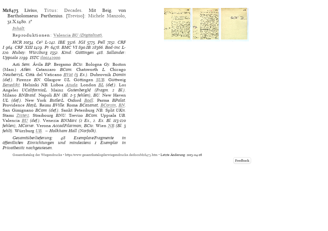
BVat (68, 74)
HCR (17, 42)
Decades (72, 10)
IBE (61, 42)
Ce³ (39, 42)
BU (25, 120)
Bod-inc (112, 47)
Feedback (242, 160)
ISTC (34, 57)
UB (39, 130)
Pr (47, 47)
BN (122, 105)
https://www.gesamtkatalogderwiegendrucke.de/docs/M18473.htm (111, 155)
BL (101, 85)
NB (111, 125)
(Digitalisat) (77, 35)
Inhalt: (18, 28)
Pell (101, 42)
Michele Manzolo (106, 16)
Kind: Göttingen (78, 52)
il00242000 (50, 57)
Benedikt (11, 85)
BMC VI (69, 47)
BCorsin (108, 105)
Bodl (88, 100)
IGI (81, 42)
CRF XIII (24, 47)
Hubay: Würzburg (29, 52)
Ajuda (72, 85)
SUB (100, 79)
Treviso (75, 16)
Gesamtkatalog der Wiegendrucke (37, 155)
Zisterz (22, 115)
